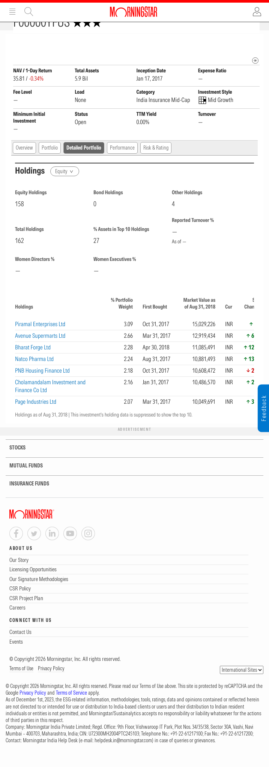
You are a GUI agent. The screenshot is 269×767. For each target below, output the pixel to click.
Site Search (29, 11)
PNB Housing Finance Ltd (42, 383)
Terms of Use (21, 681)
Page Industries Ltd (35, 414)
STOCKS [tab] (13, 460)
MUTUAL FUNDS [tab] (21, 478)
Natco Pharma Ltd (34, 372)
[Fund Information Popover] (255, 41)
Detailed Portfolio (83, 160)
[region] (134, 361)
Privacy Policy (51, 681)
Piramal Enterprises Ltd (40, 337)
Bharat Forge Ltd (33, 360)
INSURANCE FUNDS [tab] (24, 496)
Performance (122, 160)
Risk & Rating (155, 160)
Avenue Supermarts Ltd (40, 348)
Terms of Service (71, 706)
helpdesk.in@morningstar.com (123, 753)
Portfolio (50, 160)
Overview (24, 160)
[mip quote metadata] (255, 73)
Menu (12, 11)
